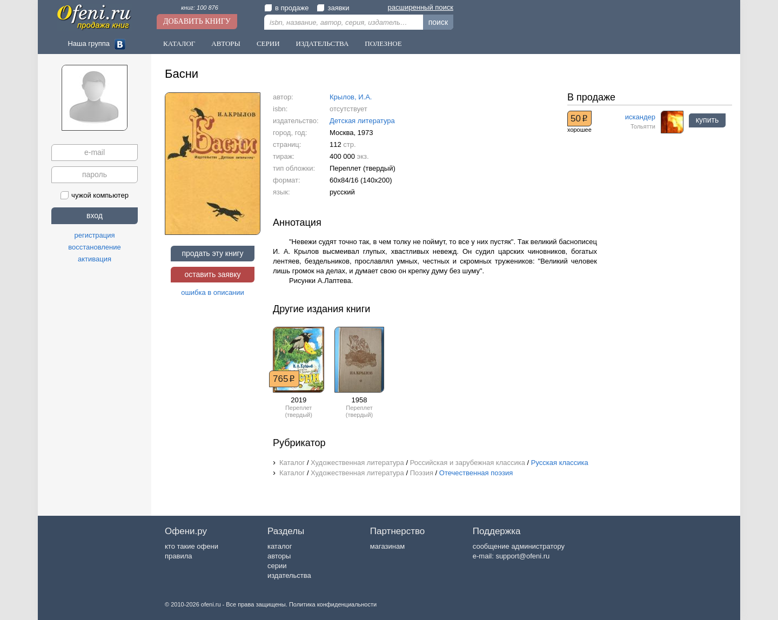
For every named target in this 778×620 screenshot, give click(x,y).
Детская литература (362, 121)
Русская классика (559, 463)
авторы (279, 556)
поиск (438, 22)
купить (707, 120)
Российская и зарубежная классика (467, 463)
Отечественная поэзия (476, 473)
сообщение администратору (519, 546)
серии (276, 566)
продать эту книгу (212, 253)
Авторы (225, 43)
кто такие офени (191, 546)
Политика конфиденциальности (333, 604)
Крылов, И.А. (351, 97)
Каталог (179, 43)
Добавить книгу (197, 21)
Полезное (383, 43)
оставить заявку (212, 274)
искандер (640, 117)
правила (178, 556)
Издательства (322, 43)
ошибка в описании (212, 292)
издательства (289, 575)
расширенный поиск (420, 7)
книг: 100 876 (199, 7)
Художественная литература (357, 463)
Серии (268, 43)
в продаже (286, 8)
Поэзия (421, 473)
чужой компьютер (95, 195)
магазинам (387, 546)
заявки (333, 8)
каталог (279, 546)
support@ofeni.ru (522, 556)
